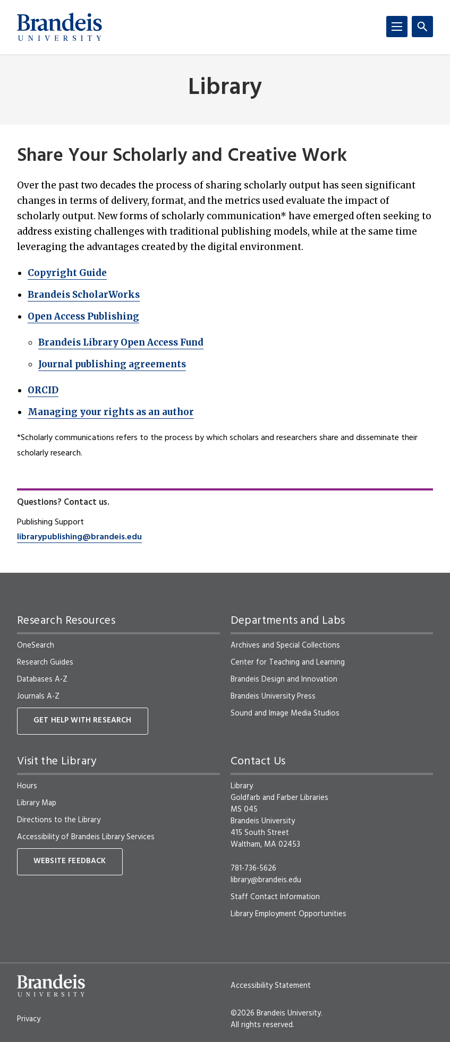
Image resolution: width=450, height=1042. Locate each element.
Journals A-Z (38, 696)
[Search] (422, 26)
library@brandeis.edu (266, 880)
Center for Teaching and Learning (288, 662)
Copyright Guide (67, 273)
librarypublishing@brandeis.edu (79, 537)
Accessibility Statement (271, 985)
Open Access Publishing (83, 316)
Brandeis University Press (273, 696)
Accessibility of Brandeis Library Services (86, 837)
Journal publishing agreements (112, 364)
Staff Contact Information (275, 897)
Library (225, 88)
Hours (27, 786)
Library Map (36, 803)
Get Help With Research (82, 720)
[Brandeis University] (59, 27)
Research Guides (45, 662)
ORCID (43, 390)
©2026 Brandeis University (276, 1013)
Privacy (28, 1019)
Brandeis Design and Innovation (284, 679)
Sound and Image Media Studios (285, 713)
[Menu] (396, 26)
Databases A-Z (42, 679)
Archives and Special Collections (285, 645)
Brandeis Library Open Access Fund (120, 342)
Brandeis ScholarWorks (84, 294)
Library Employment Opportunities (288, 914)
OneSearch (35, 645)
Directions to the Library (58, 820)
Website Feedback (69, 861)
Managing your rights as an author (111, 412)
